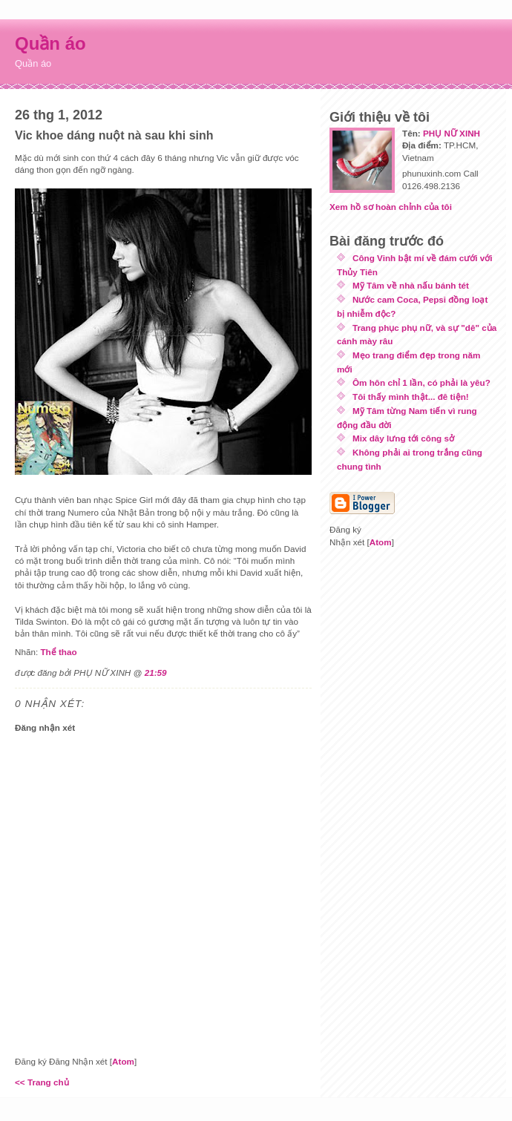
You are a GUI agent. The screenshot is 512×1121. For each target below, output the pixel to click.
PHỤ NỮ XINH (451, 133)
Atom (123, 1061)
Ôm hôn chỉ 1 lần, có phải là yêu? (421, 382)
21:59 (156, 672)
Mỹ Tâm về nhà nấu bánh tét (410, 285)
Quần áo (50, 43)
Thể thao (58, 652)
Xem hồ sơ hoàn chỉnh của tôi (390, 206)
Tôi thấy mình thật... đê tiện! (410, 396)
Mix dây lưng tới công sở (403, 438)
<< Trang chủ (42, 1082)
